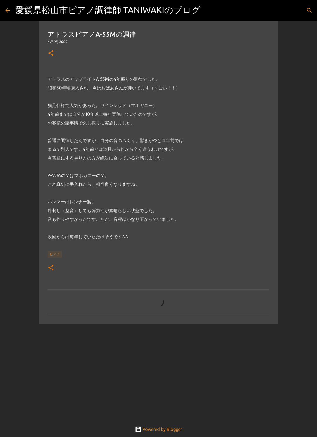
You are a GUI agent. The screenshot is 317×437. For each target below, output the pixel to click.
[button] (51, 53)
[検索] (208, 10)
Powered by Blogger (158, 429)
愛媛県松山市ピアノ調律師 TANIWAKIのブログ (107, 10)
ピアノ (55, 254)
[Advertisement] (158, 370)
